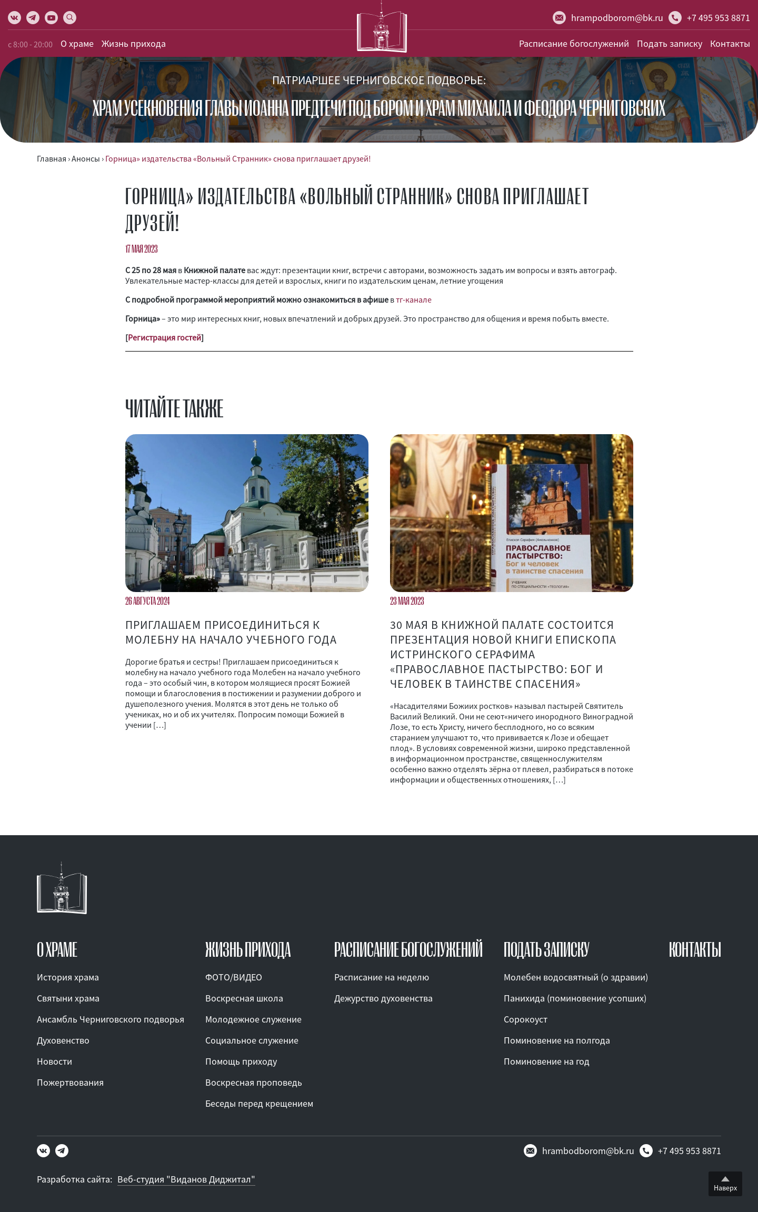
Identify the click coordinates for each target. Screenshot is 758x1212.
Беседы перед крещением (259, 1103)
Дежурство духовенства (383, 998)
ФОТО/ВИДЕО (233, 977)
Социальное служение (251, 1040)
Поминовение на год (547, 1061)
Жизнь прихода (134, 43)
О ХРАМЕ (57, 950)
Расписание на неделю (381, 977)
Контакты (730, 43)
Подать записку (669, 43)
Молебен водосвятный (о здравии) (576, 977)
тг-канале (414, 299)
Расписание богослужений (574, 43)
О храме (77, 43)
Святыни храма (68, 998)
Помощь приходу (241, 1061)
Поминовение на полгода (557, 1040)
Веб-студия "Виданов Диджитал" (186, 1179)
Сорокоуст (525, 1019)
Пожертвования (70, 1082)
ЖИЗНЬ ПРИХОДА (248, 950)
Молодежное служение (253, 1019)
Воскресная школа (244, 998)
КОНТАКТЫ (695, 950)
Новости (54, 1061)
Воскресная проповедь (253, 1082)
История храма (68, 977)
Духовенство (63, 1040)
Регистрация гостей (164, 337)
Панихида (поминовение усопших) (575, 998)
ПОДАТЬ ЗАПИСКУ (547, 950)
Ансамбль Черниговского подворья (110, 1019)
